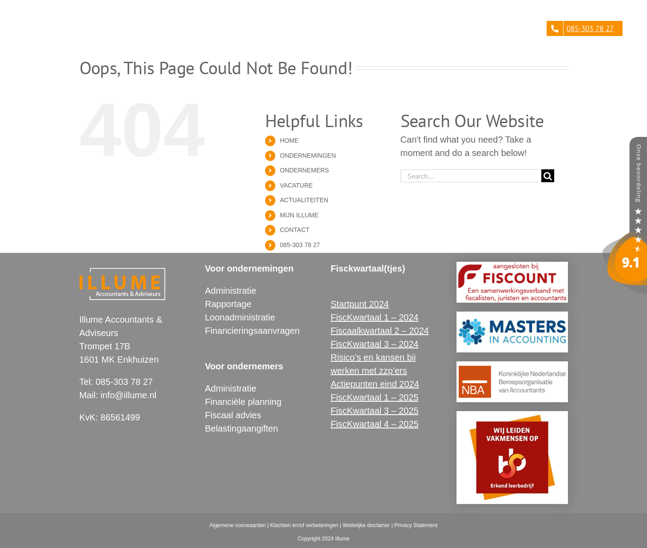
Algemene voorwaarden (238, 525)
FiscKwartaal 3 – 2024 (375, 344)
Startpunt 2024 (360, 304)
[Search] (547, 175)
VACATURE (296, 185)
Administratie (231, 291)
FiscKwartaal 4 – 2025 (375, 424)
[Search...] (471, 175)
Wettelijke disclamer (366, 525)
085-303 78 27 (300, 244)
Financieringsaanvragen (252, 331)
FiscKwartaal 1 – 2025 (375, 397)
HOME (289, 140)
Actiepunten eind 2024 (375, 384)
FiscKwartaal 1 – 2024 (375, 317)
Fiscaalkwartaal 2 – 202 (377, 331)
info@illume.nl (128, 395)
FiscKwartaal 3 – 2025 (375, 411)
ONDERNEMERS (304, 170)
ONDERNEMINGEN (308, 155)
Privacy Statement (415, 525)
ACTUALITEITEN (304, 200)
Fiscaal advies (233, 415)
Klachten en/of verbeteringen (304, 525)
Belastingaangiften (241, 428)
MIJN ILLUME (299, 215)
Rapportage (228, 304)
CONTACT (295, 229)
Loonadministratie (240, 317)
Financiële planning (243, 402)
